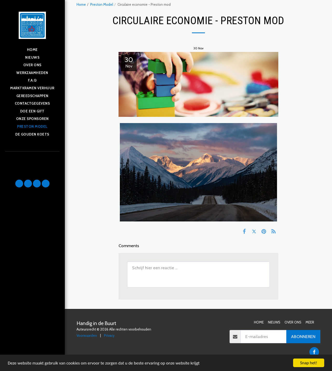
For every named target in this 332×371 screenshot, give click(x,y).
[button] (19, 183)
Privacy (109, 335)
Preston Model (101, 4)
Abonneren (303, 336)
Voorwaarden (87, 335)
